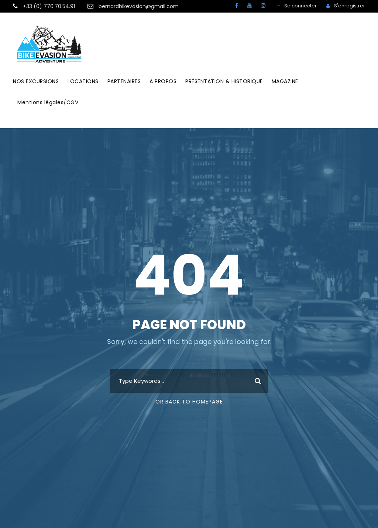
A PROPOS (163, 81)
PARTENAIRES (124, 81)
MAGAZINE (285, 81)
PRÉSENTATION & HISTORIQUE (224, 81)
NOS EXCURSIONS (36, 81)
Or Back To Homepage (189, 401)
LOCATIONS (83, 81)
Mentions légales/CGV (47, 102)
